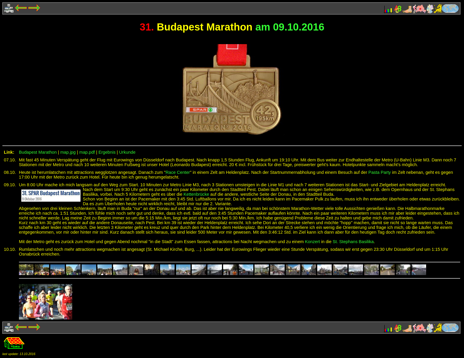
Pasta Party (379, 172)
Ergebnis (107, 152)
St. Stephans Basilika (353, 241)
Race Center (177, 172)
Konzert (312, 241)
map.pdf (87, 152)
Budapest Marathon (38, 152)
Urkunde (127, 152)
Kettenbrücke (196, 194)
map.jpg (68, 152)
